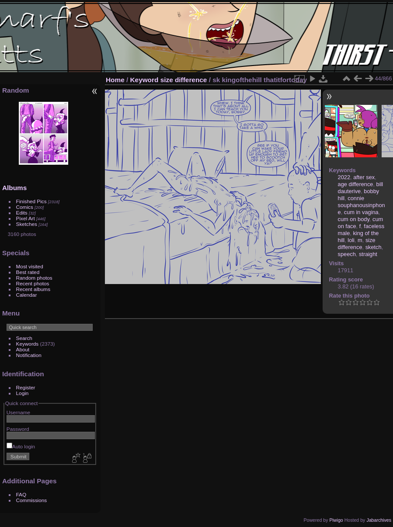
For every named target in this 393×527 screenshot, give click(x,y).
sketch (373, 247)
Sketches (26, 224)
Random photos (34, 278)
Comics (24, 207)
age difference (355, 184)
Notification (29, 355)
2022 (344, 177)
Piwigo (336, 520)
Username (18, 412)
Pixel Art (25, 218)
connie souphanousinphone (361, 205)
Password (18, 429)
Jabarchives (378, 520)
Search (24, 338)
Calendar (26, 295)
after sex (364, 177)
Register (25, 387)
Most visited (29, 266)
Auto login (21, 446)
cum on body (353, 219)
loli (351, 240)
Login (22, 393)
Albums (14, 187)
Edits (22, 212)
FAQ (21, 494)
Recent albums (33, 289)
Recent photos (32, 283)
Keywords (27, 344)
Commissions (31, 500)
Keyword (144, 79)
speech (347, 254)
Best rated (28, 272)
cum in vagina (361, 212)
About (23, 349)
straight (368, 254)
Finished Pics (31, 201)
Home (115, 79)
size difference (183, 79)
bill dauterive (360, 187)
